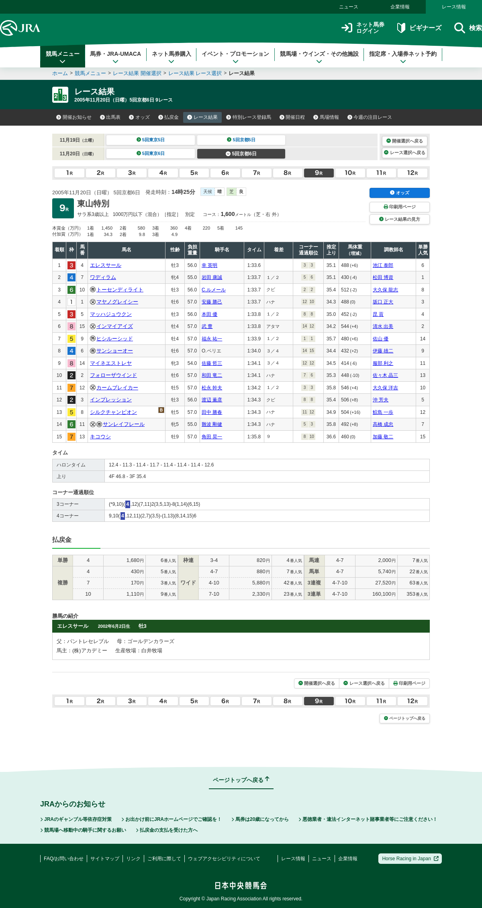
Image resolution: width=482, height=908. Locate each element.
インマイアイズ (114, 326)
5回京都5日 (241, 139)
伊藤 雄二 (383, 351)
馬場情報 (326, 117)
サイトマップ (104, 858)
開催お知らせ (74, 117)
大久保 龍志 (385, 290)
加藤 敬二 (383, 437)
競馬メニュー (63, 57)
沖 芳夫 (380, 400)
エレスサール (105, 265)
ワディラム (103, 277)
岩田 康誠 (212, 277)
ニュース (348, 7)
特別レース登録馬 (248, 117)
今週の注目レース (369, 117)
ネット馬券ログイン (362, 28)
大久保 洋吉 (385, 388)
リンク (133, 858)
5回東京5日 (151, 139)
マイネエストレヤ (111, 363)
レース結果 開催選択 (137, 73)
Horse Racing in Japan (410, 858)
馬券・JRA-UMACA (115, 57)
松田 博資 (383, 277)
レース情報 (454, 7)
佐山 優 (380, 339)
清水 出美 (383, 326)
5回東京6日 (151, 153)
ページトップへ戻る (404, 718)
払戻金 (168, 117)
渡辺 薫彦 (212, 400)
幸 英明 (209, 265)
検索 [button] (468, 27)
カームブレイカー (117, 388)
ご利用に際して (164, 858)
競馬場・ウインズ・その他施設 (319, 57)
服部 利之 (383, 363)
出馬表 (110, 117)
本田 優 (209, 314)
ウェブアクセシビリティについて (224, 858)
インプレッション (111, 400)
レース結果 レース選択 (195, 73)
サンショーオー (114, 351)
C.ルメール (214, 290)
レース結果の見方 (399, 219)
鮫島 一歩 (383, 412)
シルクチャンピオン (113, 412)
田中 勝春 (212, 412)
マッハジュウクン (111, 314)
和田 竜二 (212, 375)
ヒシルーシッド (114, 339)
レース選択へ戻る (404, 152)
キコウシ (100, 437)
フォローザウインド (113, 375)
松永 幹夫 (212, 388)
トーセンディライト (119, 290)
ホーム (60, 73)
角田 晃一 (212, 437)
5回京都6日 (241, 154)
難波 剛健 (212, 424)
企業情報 (400, 7)
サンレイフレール (124, 424)
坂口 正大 (383, 302)
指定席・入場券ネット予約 (403, 57)
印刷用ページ (400, 206)
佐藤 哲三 (212, 363)
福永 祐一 (212, 339)
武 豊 (207, 326)
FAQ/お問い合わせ (64, 858)
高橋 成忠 (383, 424)
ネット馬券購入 (171, 57)
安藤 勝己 (212, 302)
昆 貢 (378, 314)
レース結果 (202, 117)
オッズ (139, 117)
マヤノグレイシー (117, 302)
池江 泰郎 (383, 265)
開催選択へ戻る (404, 140)
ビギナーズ (419, 28)
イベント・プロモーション (235, 57)
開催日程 (292, 117)
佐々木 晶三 (385, 375)
